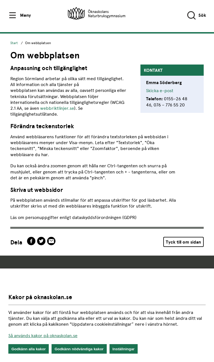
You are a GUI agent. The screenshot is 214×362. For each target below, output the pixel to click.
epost (51, 241)
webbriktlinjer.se (57, 108)
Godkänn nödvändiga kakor (79, 349)
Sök (202, 15)
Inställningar (124, 349)
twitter (41, 241)
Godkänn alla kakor (28, 349)
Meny (25, 15)
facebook (31, 241)
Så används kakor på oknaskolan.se (42, 335)
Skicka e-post (159, 90)
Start (14, 43)
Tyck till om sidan (183, 242)
